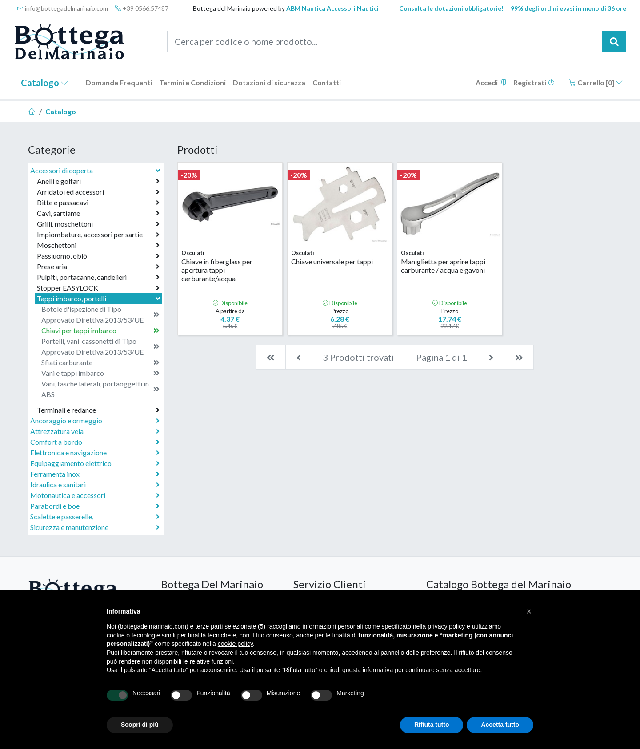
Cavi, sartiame (98, 213)
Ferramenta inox (95, 474)
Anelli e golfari (98, 181)
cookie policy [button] (235, 643)
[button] (529, 611)
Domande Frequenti (119, 82)
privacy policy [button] (446, 626)
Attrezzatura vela (95, 431)
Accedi (491, 82)
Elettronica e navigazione (95, 452)
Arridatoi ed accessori (98, 192)
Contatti (326, 82)
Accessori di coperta (96, 170)
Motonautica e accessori (95, 495)
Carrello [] (596, 82)
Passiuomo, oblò (98, 256)
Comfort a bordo (95, 442)
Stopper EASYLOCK (98, 288)
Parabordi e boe (95, 506)
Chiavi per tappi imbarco (100, 330)
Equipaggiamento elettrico (95, 463)
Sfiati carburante (100, 362)
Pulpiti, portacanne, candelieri (98, 277)
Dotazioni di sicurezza (269, 82)
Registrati (534, 82)
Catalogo (44, 82)
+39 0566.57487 (141, 8)
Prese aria (98, 266)
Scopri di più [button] (140, 724)
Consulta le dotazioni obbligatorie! (451, 8)
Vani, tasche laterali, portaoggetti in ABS (100, 388)
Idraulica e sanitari (95, 484)
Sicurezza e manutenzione (95, 527)
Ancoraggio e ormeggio (95, 420)
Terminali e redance (98, 410)
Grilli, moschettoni (98, 224)
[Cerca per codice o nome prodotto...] (385, 41)
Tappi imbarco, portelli (99, 298)
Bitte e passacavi (98, 202)
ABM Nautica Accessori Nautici (332, 8)
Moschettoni (98, 245)
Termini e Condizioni (192, 82)
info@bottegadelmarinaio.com (62, 8)
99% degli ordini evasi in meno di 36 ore (568, 8)
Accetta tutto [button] (500, 724)
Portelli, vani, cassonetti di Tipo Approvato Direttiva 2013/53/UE (100, 346)
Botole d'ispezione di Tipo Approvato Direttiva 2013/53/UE (100, 314)
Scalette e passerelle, (95, 516)
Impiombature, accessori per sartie (98, 234)
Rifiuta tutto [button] (431, 724)
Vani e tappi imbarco (100, 373)
